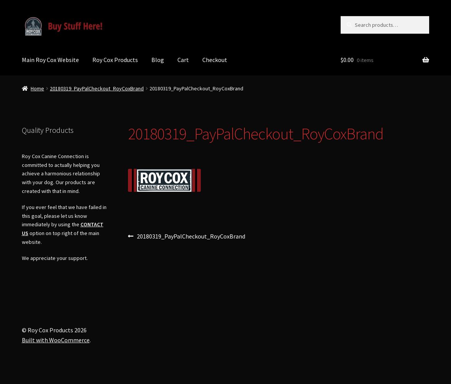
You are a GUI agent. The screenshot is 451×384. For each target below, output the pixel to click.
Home (37, 88)
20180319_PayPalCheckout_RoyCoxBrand (97, 88)
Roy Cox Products (115, 60)
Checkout (214, 60)
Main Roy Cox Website (50, 60)
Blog (157, 60)
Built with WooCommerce (56, 340)
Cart (183, 60)
